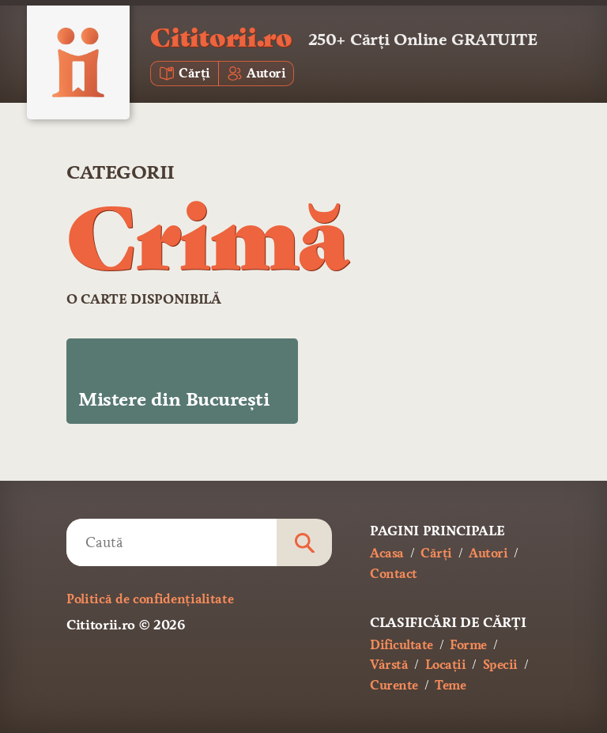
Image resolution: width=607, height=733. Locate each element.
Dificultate (401, 644)
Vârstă (389, 664)
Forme (468, 644)
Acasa (387, 553)
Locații (445, 664)
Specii (500, 664)
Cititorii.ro (221, 36)
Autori (488, 553)
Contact (393, 573)
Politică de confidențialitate (149, 598)
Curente (394, 685)
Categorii (120, 172)
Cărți (436, 553)
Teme (450, 685)
